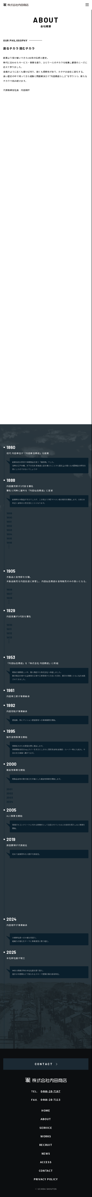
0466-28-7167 (50, 1091)
